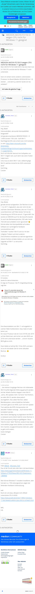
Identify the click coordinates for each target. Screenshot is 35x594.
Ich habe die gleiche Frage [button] (11, 89)
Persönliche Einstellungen (18, 22)
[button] (11, 17)
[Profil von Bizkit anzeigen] (6, 49)
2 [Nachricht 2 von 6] (7, 121)
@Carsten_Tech (15, 466)
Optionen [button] (33, 34)
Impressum (4, 557)
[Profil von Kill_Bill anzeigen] (7, 453)
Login (31, 30)
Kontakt (20, 564)
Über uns (20, 567)
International (21, 569)
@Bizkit (6, 466)
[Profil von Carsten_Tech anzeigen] (9, 115)
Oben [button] (2, 591)
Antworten (28, 98)
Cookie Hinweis (5, 552)
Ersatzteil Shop (22, 554)
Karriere (20, 570)
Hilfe (24, 30)
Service (20, 566)
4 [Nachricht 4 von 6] (7, 270)
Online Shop (21, 552)
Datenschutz (4, 554)
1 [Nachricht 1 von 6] (7, 55)
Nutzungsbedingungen (7, 556)
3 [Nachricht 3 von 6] (7, 194)
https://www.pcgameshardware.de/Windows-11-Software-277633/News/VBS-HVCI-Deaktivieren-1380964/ (16, 473)
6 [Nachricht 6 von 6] (7, 458)
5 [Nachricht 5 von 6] (7, 380)
